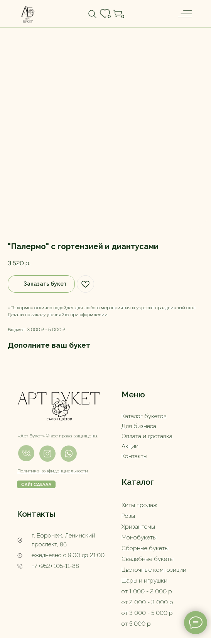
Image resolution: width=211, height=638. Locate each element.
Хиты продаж (139, 505)
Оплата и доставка (147, 436)
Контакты (134, 456)
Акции (130, 446)
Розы (128, 515)
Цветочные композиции (154, 569)
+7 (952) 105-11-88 (55, 566)
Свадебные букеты (148, 559)
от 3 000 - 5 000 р (147, 613)
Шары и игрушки (144, 580)
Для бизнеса (139, 426)
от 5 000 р (136, 623)
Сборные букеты (145, 548)
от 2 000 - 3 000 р (147, 602)
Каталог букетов (144, 416)
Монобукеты (139, 537)
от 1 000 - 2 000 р (147, 591)
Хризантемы (138, 526)
